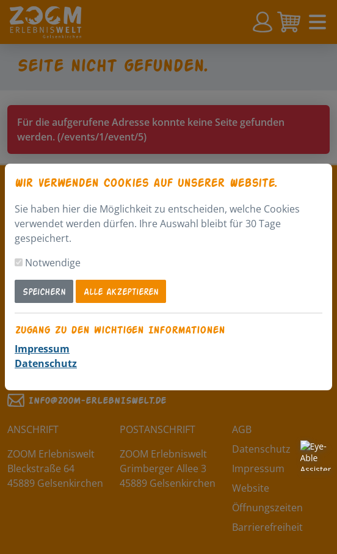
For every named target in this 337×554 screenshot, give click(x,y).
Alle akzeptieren (121, 291)
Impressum (42, 348)
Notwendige (53, 262)
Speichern (44, 291)
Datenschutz (46, 363)
